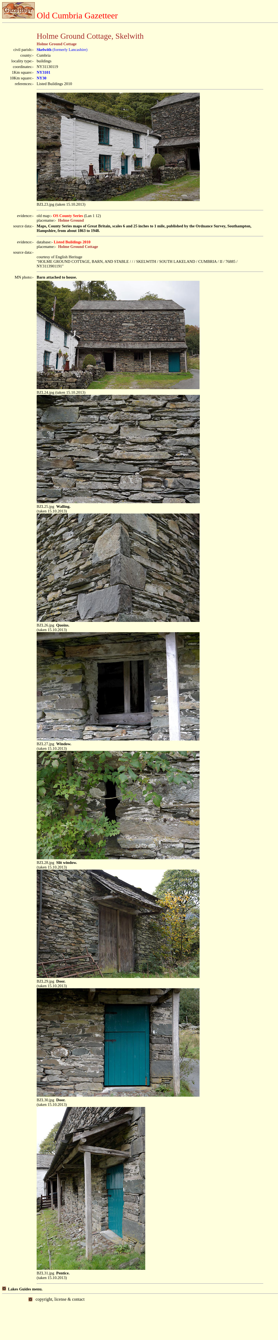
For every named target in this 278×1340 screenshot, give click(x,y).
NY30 (41, 78)
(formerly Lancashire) (62, 49)
